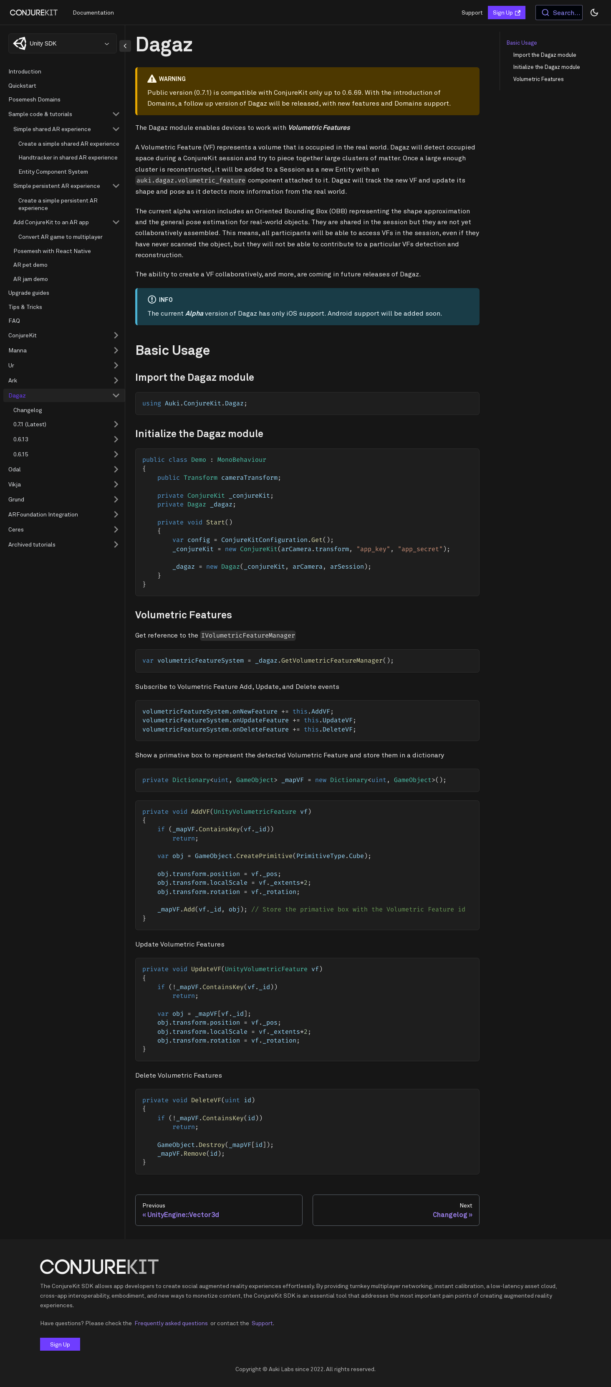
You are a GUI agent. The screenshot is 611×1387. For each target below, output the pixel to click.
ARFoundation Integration (43, 514)
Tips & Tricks (25, 306)
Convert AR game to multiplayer (60, 236)
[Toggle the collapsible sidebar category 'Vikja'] (116, 484)
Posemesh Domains (34, 99)
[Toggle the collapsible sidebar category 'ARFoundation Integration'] (116, 514)
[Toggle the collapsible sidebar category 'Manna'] (116, 350)
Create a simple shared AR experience (68, 143)
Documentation (93, 12)
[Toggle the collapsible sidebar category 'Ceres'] (116, 529)
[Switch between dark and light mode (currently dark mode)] (594, 12)
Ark (12, 380)
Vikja (14, 484)
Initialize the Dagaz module (546, 66)
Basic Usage (522, 42)
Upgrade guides (28, 292)
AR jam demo (30, 278)
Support (472, 12)
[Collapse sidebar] (125, 46)
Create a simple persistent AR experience (58, 204)
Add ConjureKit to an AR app (51, 221)
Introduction (24, 71)
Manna (17, 350)
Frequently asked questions (171, 1322)
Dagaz (17, 395)
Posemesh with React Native (52, 250)
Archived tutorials (32, 544)
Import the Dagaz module (544, 54)
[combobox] (559, 12)
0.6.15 (20, 454)
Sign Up (506, 12)
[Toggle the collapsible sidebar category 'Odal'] (116, 469)
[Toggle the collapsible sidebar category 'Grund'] (116, 499)
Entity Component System (53, 171)
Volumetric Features (538, 79)
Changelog (27, 409)
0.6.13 (20, 439)
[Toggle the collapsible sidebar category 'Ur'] (116, 365)
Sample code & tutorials (40, 113)
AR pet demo (30, 264)
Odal (14, 469)
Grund (16, 499)
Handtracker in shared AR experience (68, 157)
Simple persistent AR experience (56, 185)
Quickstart (22, 85)
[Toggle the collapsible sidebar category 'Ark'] (116, 380)
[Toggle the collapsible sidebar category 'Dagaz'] (116, 395)
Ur (11, 365)
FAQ (14, 320)
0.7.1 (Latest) (29, 424)
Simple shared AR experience (52, 128)
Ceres (16, 529)
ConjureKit (22, 335)
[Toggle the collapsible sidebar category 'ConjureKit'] (116, 335)
